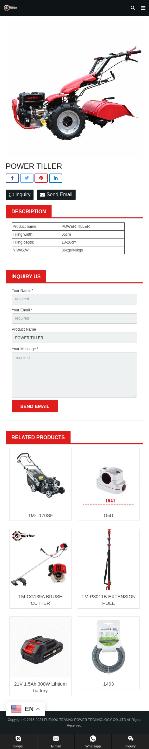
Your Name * (22, 290)
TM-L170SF (40, 515)
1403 (108, 684)
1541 (108, 515)
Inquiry (19, 194)
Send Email (56, 194)
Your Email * (22, 310)
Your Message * (25, 349)
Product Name (24, 329)
